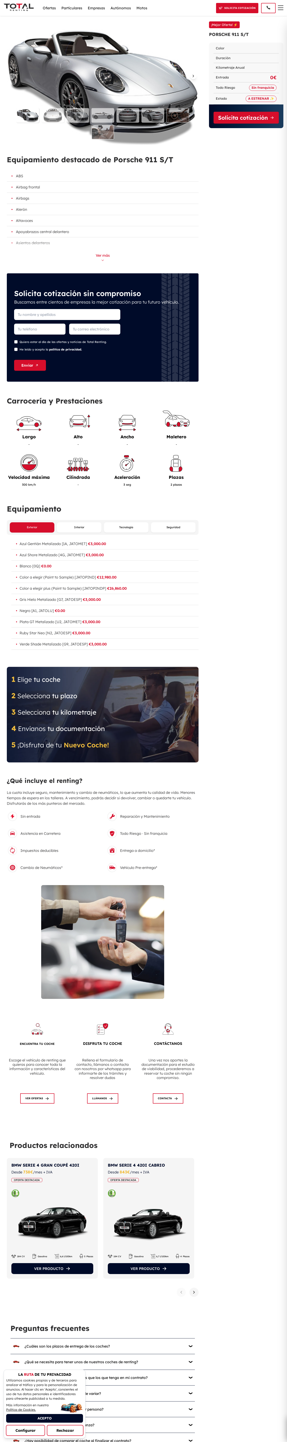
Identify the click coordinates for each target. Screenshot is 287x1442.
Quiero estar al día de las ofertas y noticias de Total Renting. (63, 342)
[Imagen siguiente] (194, 76)
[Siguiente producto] (194, 1292)
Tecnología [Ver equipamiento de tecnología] (126, 527)
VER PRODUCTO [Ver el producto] (52, 1269)
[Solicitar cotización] (237, 8)
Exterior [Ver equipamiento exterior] (32, 527)
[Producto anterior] (181, 1292)
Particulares (71, 8)
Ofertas (49, 8)
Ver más (103, 257)
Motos (141, 8)
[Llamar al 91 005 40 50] (268, 8)
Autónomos (121, 8)
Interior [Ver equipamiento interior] (79, 527)
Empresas (96, 8)
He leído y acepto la (51, 349)
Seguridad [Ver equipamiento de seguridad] (173, 527)
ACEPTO (45, 1418)
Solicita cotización (246, 117)
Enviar (30, 365)
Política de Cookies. (21, 1410)
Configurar (25, 1430)
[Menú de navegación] (280, 7)
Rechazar (65, 1430)
